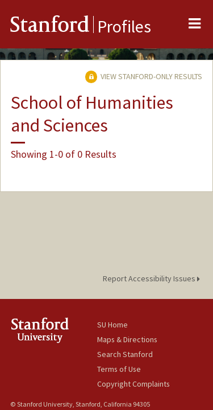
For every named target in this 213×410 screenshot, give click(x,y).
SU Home (112, 324)
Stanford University (53, 330)
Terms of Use (119, 369)
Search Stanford (125, 354)
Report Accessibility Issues (153, 278)
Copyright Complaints (133, 384)
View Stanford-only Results (143, 76)
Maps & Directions (127, 339)
